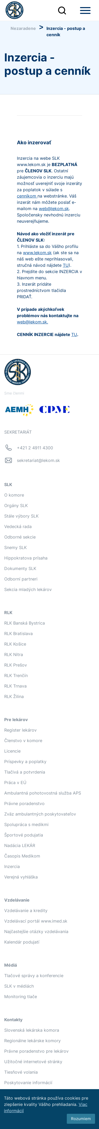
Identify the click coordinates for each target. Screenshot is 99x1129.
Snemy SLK (15, 547)
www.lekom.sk (37, 252)
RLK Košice (15, 644)
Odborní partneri (20, 579)
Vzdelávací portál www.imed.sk (35, 921)
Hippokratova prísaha (26, 558)
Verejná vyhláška (21, 877)
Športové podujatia (23, 835)
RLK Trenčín (16, 675)
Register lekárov (20, 730)
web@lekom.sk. (32, 321)
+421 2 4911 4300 (35, 447)
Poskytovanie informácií (28, 1082)
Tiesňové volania (21, 1072)
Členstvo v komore (23, 740)
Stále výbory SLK (21, 516)
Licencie (12, 751)
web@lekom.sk (54, 208)
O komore (14, 495)
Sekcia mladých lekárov (28, 589)
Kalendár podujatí (21, 942)
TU (66, 265)
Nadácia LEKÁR (19, 845)
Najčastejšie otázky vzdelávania (36, 931)
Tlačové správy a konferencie (33, 975)
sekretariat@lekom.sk (38, 460)
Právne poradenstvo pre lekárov (36, 1051)
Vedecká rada (18, 526)
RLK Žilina (14, 696)
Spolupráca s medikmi (26, 824)
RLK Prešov (15, 665)
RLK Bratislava (18, 633)
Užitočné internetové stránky (33, 1061)
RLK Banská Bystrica (24, 623)
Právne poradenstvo (24, 803)
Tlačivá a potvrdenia (24, 772)
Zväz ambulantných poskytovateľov (40, 814)
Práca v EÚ (15, 782)
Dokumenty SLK (20, 568)
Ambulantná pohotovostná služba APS (42, 793)
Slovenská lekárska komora (31, 1030)
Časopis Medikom (22, 856)
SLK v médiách (19, 986)
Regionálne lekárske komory (32, 1040)
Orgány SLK (16, 505)
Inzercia (12, 866)
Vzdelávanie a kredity (26, 910)
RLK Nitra (13, 654)
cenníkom (27, 196)
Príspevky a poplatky (25, 761)
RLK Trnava (15, 686)
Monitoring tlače (20, 996)
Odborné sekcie (20, 537)
